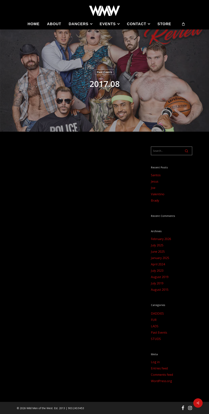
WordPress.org (161, 381)
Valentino (157, 194)
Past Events (104, 72)
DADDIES (157, 313)
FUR (154, 320)
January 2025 (160, 258)
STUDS (156, 339)
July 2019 (157, 283)
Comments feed (162, 375)
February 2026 (161, 239)
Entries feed (159, 368)
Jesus (154, 181)
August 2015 (159, 290)
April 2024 (158, 264)
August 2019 (159, 277)
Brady (155, 200)
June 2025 (158, 252)
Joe (153, 188)
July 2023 (157, 271)
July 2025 (157, 245)
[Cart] (183, 24)
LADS (154, 326)
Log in (155, 362)
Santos (156, 175)
